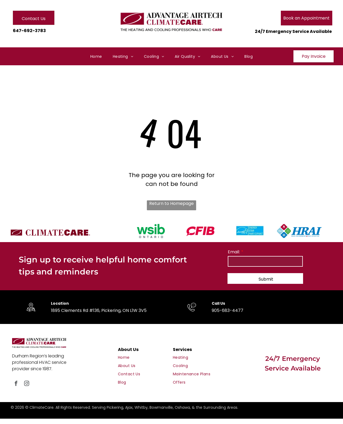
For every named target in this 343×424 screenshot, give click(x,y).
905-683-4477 (227, 310)
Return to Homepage (171, 203)
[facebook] (16, 384)
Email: (234, 252)
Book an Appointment (306, 18)
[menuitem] (96, 56)
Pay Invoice (314, 56)
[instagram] (27, 384)
